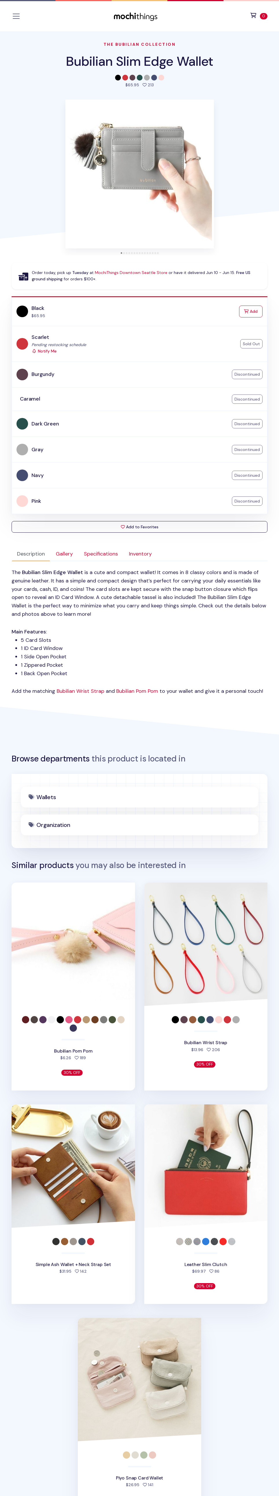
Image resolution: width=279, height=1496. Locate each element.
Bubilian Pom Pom (137, 691)
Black (38, 308)
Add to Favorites (139, 526)
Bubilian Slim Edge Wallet (139, 61)
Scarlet (40, 337)
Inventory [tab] (140, 553)
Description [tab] (31, 553)
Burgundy (43, 374)
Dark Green (45, 423)
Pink (36, 501)
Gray (37, 449)
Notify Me (44, 351)
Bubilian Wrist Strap (80, 691)
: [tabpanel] (139, 631)
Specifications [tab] (101, 553)
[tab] (121, 253)
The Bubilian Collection (140, 44)
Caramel (30, 398)
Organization (53, 825)
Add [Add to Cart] (253, 311)
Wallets (46, 797)
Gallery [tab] (64, 553)
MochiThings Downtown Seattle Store (131, 272)
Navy (37, 475)
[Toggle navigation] (16, 16)
